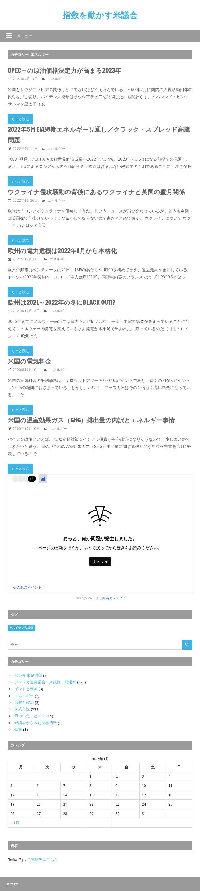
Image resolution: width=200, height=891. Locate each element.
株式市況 (22, 709)
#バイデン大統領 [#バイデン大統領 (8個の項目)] (21, 628)
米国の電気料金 (29, 361)
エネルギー (56, 79)
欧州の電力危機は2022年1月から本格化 (62, 250)
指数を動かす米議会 (100, 15)
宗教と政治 (24, 702)
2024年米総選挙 (28, 675)
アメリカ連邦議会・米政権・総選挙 (45, 682)
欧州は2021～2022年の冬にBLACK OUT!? (61, 302)
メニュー (24, 36)
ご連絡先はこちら (42, 859)
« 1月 (14, 823)
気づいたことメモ (29, 716)
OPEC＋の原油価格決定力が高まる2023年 (64, 70)
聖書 (18, 729)
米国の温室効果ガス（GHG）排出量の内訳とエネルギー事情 (91, 420)
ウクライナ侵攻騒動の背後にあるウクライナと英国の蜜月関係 (96, 191)
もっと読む (20, 118)
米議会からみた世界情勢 (35, 723)
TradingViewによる (100, 598)
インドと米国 (26, 689)
